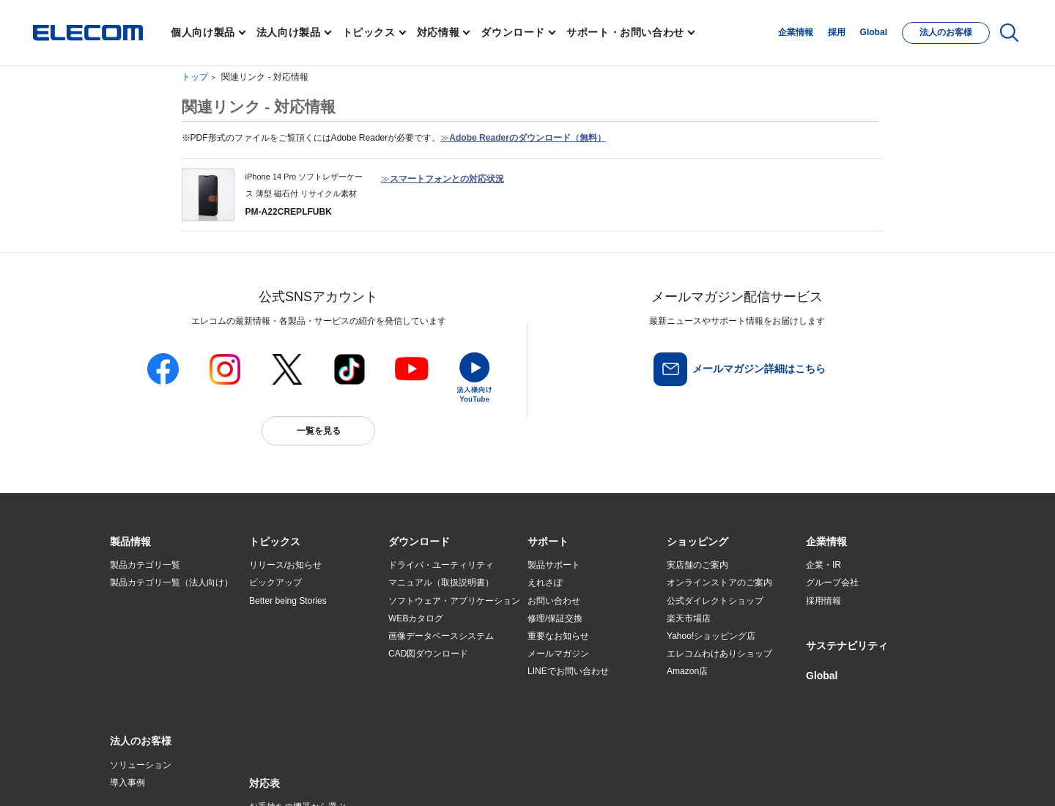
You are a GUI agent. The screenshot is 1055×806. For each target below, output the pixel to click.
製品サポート (554, 565)
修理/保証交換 (555, 618)
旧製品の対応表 (280, 707)
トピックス (369, 32)
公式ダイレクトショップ (715, 601)
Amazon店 (687, 671)
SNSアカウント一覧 (143, 775)
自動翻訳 (576, 774)
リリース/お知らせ (285, 565)
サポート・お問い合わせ (625, 32)
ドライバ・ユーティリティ (441, 565)
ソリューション (140, 636)
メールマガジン (558, 653)
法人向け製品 (288, 32)
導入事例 (127, 653)
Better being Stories (288, 601)
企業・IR (823, 565)
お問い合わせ (554, 601)
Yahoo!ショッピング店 (711, 636)
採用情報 (823, 601)
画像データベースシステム (441, 636)
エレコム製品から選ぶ (293, 672)
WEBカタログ (415, 618)
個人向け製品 (203, 32)
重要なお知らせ (558, 636)
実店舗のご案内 (697, 565)
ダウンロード (513, 32)
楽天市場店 (689, 618)
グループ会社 (832, 582)
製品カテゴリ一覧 (145, 565)
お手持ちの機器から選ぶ (297, 653)
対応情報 (438, 32)
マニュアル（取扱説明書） (441, 582)
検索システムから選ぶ (293, 689)
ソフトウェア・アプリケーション (454, 601)
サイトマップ (214, 774)
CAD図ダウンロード (428, 653)
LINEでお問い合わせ (568, 671)
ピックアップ (275, 582)
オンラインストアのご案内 (719, 582)
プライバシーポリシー (340, 774)
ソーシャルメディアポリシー (439, 774)
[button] (274, 542)
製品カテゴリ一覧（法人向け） (171, 582)
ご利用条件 (269, 774)
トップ (195, 77)
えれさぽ (545, 582)
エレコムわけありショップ (719, 653)
